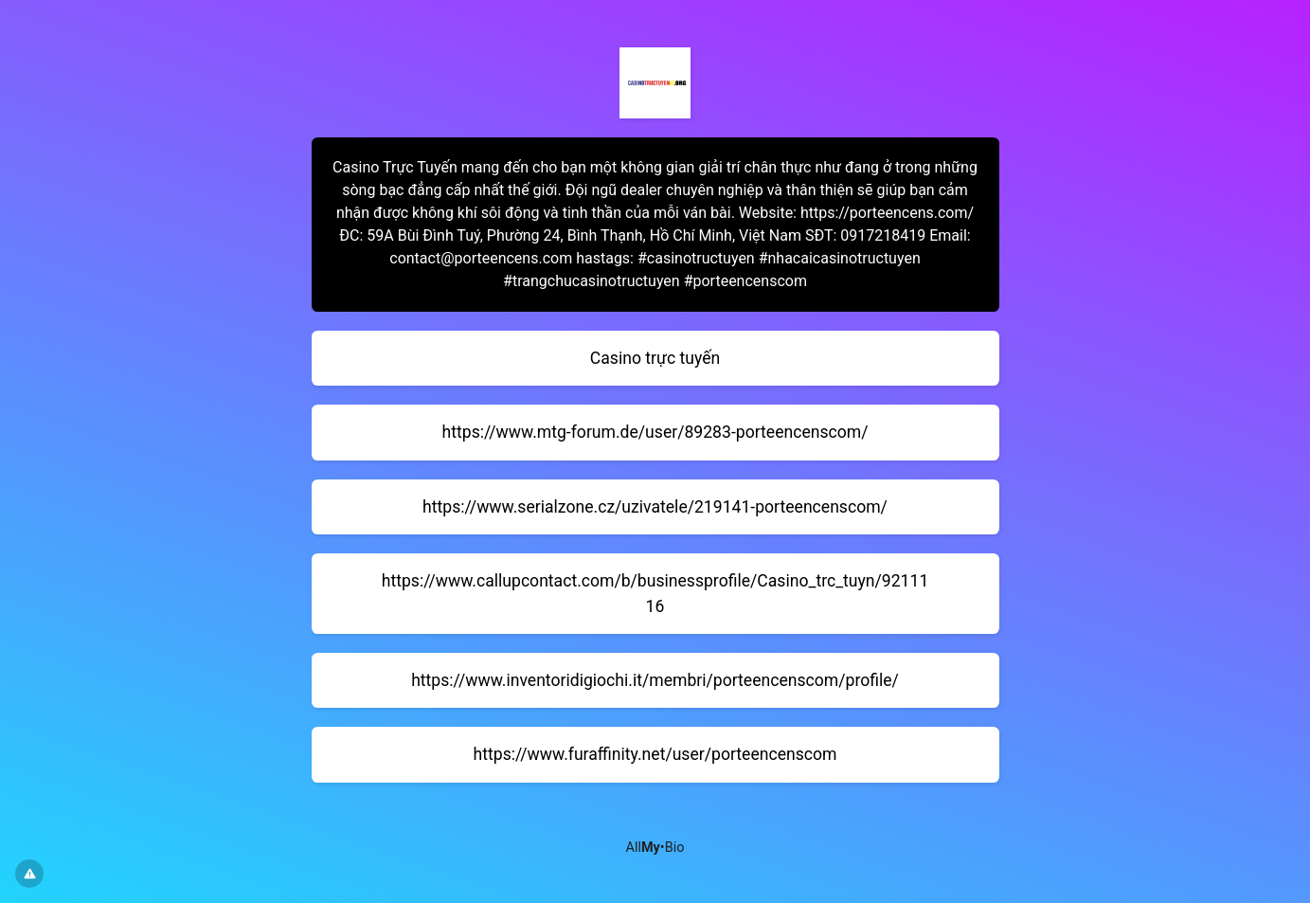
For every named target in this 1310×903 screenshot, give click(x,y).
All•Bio (655, 848)
